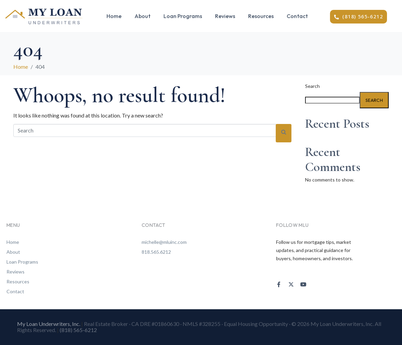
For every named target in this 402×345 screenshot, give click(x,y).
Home (113, 16)
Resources (261, 16)
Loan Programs (182, 16)
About (142, 16)
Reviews (225, 16)
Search (312, 86)
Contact (297, 16)
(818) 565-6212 (78, 330)
